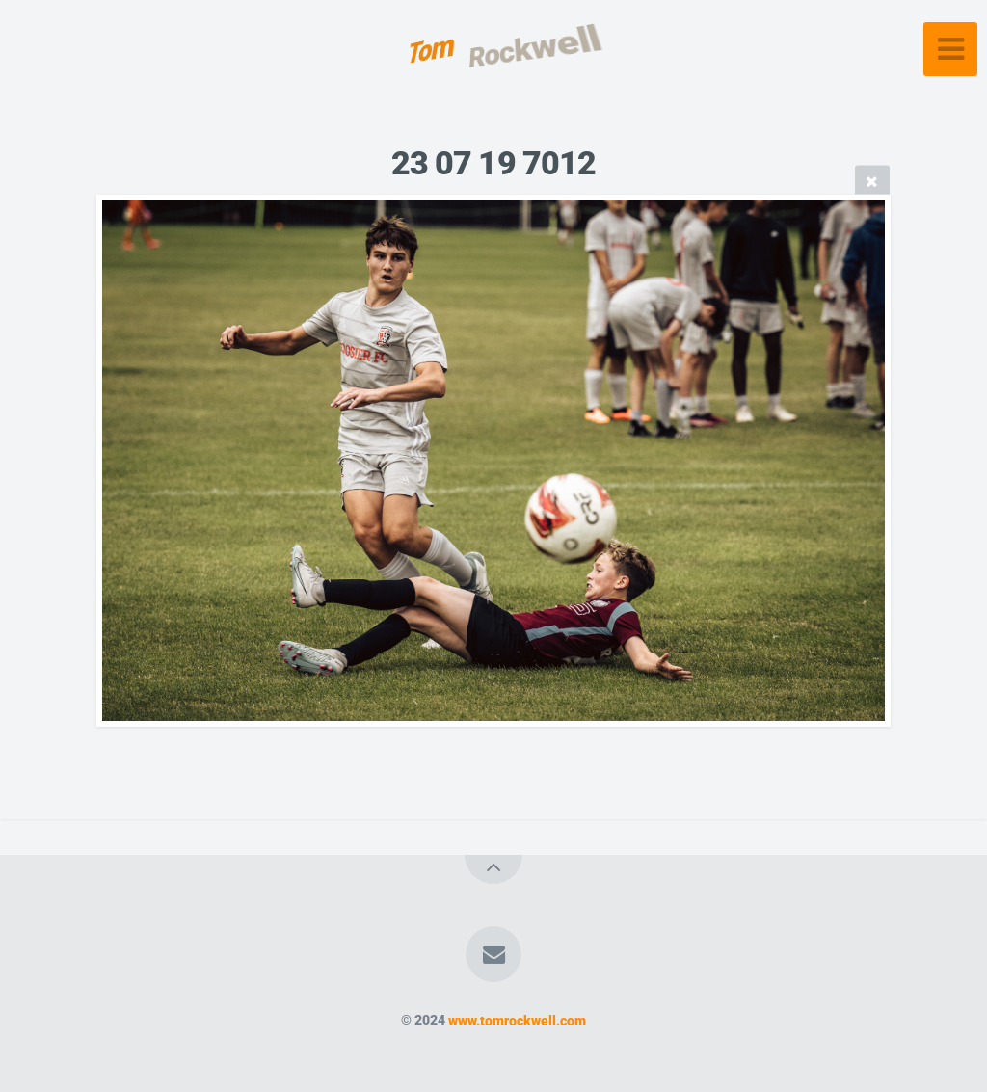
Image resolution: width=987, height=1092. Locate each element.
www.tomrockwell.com (517, 1020)
